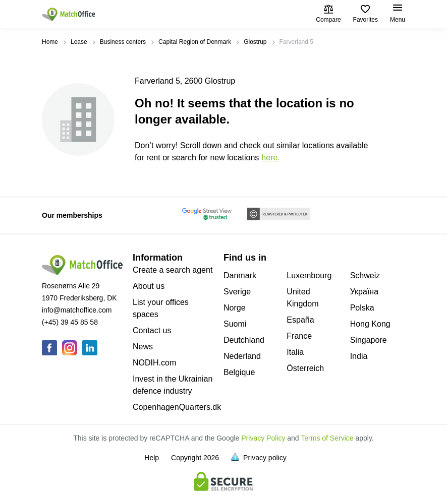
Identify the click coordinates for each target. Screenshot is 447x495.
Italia (295, 352)
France (299, 336)
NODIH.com (154, 362)
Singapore (368, 340)
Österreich (305, 368)
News (143, 346)
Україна (364, 291)
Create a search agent (172, 270)
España (300, 320)
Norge (235, 307)
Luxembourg (309, 275)
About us (148, 286)
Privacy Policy (263, 438)
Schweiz (365, 275)
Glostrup (255, 42)
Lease (79, 42)
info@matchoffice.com (76, 310)
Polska (362, 307)
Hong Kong (370, 324)
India (359, 356)
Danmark (240, 275)
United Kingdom (302, 297)
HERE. (270, 157)
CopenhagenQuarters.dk (177, 407)
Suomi (235, 324)
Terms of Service (327, 438)
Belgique (239, 372)
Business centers (123, 42)
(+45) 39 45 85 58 (70, 322)
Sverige (237, 291)
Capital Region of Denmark (194, 42)
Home (50, 42)
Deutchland (244, 340)
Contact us (152, 330)
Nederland (242, 356)
